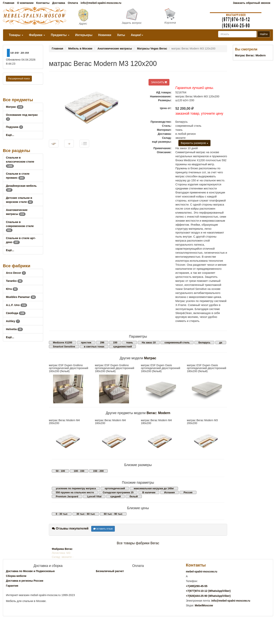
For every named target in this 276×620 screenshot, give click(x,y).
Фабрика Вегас (62, 548)
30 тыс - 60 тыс (85, 513)
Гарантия (12, 585)
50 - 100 (60, 471)
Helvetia (14, 329)
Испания (169, 492)
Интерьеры (83, 35)
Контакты (42, 2)
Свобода (15, 313)
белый (134, 496)
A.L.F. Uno (16, 305)
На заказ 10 (149, 342)
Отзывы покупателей (70, 528)
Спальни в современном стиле (20, 226)
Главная (8, 2)
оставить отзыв (103, 528)
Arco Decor (16, 272)
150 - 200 (98, 471)
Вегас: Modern (158, 413)
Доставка (58, 2)
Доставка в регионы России (24, 580)
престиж (86, 342)
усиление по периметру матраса (76, 488)
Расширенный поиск (19, 78)
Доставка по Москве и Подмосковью (30, 571)
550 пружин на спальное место (75, 492)
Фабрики (37, 35)
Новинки (104, 35)
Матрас (14, 106)
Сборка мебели (16, 575)
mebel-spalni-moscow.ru (201, 571)
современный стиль (177, 342)
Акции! (137, 35)
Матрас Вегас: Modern (250, 55)
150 (115, 342)
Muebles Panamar (21, 296)
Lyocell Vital (94, 496)
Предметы (60, 35)
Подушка (14, 126)
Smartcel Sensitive (64, 346)
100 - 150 (79, 471)
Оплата (73, 2)
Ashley (13, 321)
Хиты (121, 35)
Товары (16, 35)
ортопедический (115, 488)
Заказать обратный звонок (251, 2)
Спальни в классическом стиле (20, 161)
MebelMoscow (204, 605)
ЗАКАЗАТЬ (159, 82)
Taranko (14, 280)
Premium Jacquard (67, 496)
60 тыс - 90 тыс (113, 513)
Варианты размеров (194, 143)
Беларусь (204, 342)
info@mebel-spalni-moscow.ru (101, 2)
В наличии (148, 492)
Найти (264, 34)
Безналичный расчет (110, 571)
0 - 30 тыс (62, 513)
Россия (188, 492)
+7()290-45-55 (196, 586)
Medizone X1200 (62, 342)
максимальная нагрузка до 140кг (154, 488)
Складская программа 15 (118, 492)
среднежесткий (122, 346)
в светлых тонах (94, 346)
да (220, 342)
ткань (129, 342)
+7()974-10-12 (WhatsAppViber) (208, 590)
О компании (25, 2)
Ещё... (10, 134)
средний (115, 496)
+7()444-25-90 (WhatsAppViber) (208, 595)
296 (102, 342)
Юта (12, 288)
